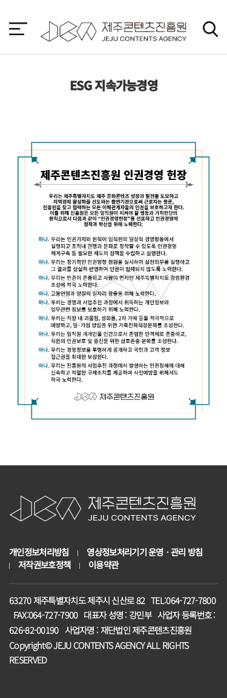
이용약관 (103, 565)
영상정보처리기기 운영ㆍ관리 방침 (144, 552)
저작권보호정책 (44, 565)
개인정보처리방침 (38, 552)
